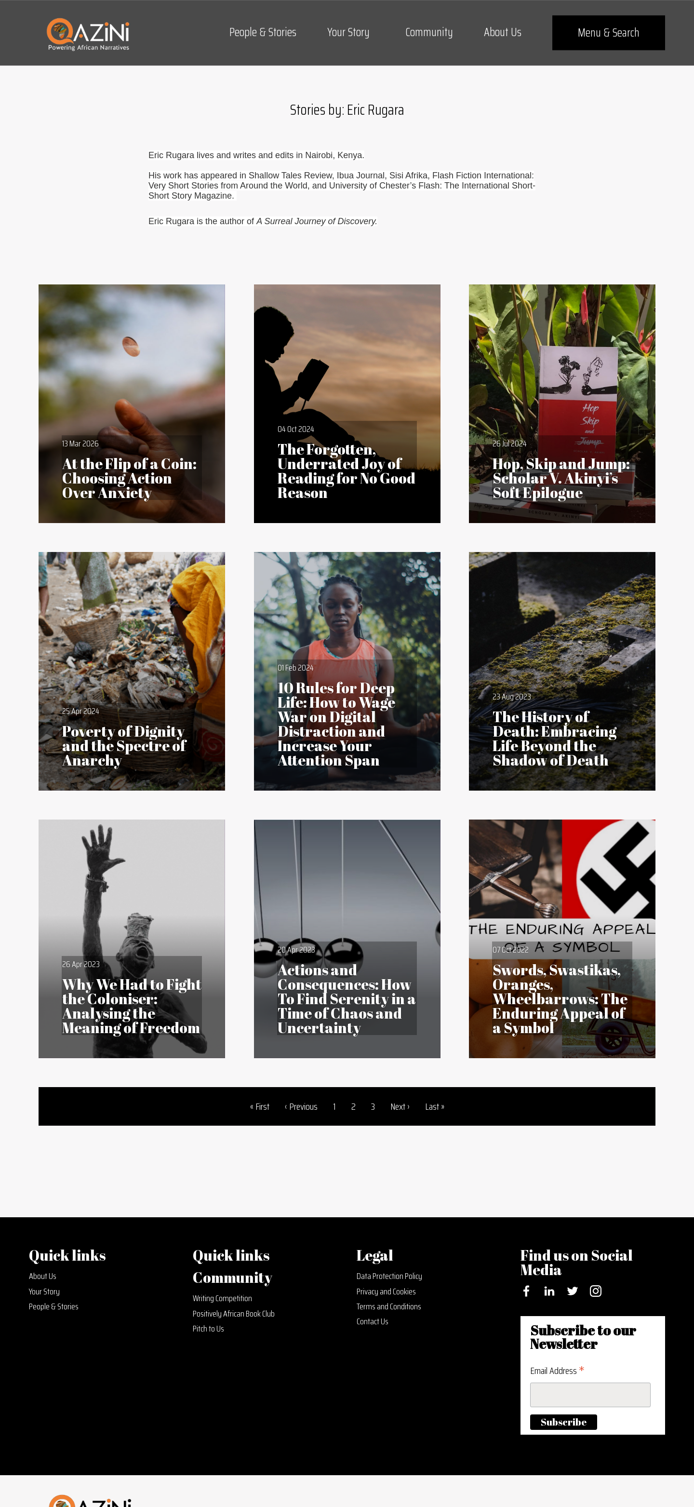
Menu (609, 33)
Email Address (557, 1370)
